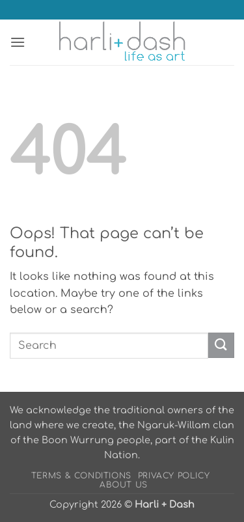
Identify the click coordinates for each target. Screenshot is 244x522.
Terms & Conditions (81, 475)
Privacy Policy (174, 475)
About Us (124, 484)
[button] (17, 42)
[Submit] (221, 345)
